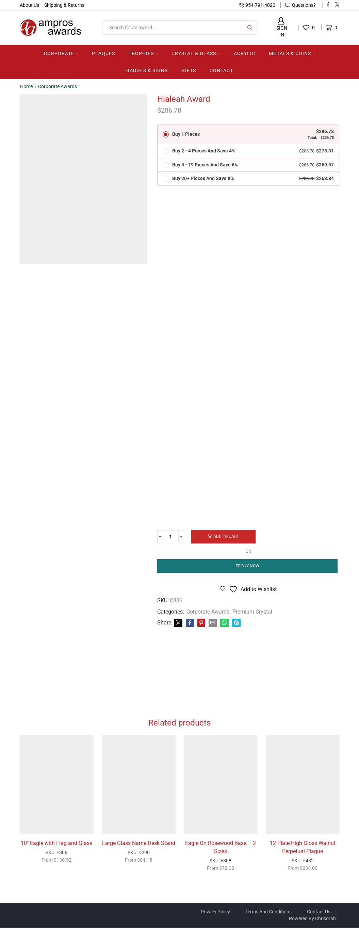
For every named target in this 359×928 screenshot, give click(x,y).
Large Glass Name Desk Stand (138, 843)
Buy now (250, 565)
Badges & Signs (147, 70)
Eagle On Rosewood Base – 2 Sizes (220, 847)
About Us (29, 5)
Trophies (143, 53)
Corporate (61, 53)
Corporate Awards (57, 86)
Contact (221, 70)
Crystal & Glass (196, 53)
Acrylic (244, 53)
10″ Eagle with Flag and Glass (56, 843)
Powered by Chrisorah (312, 918)
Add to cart (227, 536)
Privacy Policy (215, 912)
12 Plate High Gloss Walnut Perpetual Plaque (303, 847)
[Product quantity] (171, 536)
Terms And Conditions (268, 912)
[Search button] (250, 27)
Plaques (103, 53)
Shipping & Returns (64, 5)
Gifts (188, 70)
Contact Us (318, 912)
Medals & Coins (292, 53)
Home (26, 86)
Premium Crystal (252, 611)
